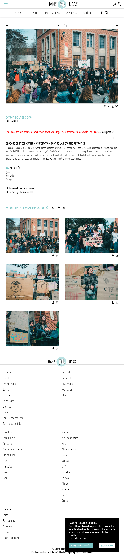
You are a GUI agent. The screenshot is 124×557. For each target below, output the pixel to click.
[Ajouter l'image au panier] (108, 106)
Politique (7, 372)
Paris (5, 472)
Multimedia (67, 384)
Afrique (66, 432)
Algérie (65, 489)
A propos (71, 13)
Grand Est (8, 432)
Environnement (10, 384)
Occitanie (7, 443)
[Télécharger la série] (59, 207)
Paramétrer (107, 545)
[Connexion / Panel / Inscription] (119, 4)
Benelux (66, 472)
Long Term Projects (13, 418)
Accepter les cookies (81, 545)
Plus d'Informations (77, 538)
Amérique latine (70, 438)
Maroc (65, 483)
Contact (88, 13)
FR (113, 138)
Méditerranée (69, 449)
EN (117, 138)
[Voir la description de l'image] (112, 106)
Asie (64, 443)
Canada (65, 461)
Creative (7, 406)
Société (6, 378)
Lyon (5, 478)
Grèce (65, 500)
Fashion (6, 412)
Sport (6, 389)
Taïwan (65, 478)
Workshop (67, 389)
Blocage (9, 179)
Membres (20, 13)
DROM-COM (9, 455)
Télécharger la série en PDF (21, 192)
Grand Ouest (9, 438)
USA (64, 466)
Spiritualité (8, 401)
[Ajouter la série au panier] (64, 207)
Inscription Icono (11, 538)
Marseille (7, 466)
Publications (52, 13)
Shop (64, 395)
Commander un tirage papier (21, 188)
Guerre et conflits (12, 423)
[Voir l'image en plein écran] (116, 106)
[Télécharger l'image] (105, 106)
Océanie (66, 455)
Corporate (67, 378)
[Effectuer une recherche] (114, 4)
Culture (6, 395)
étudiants (10, 175)
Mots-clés (15, 168)
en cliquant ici (107, 132)
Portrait (66, 372)
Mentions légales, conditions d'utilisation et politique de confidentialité (62, 552)
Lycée (8, 172)
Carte (35, 13)
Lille (5, 461)
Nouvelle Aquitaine (12, 449)
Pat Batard (12, 121)
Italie (64, 495)
